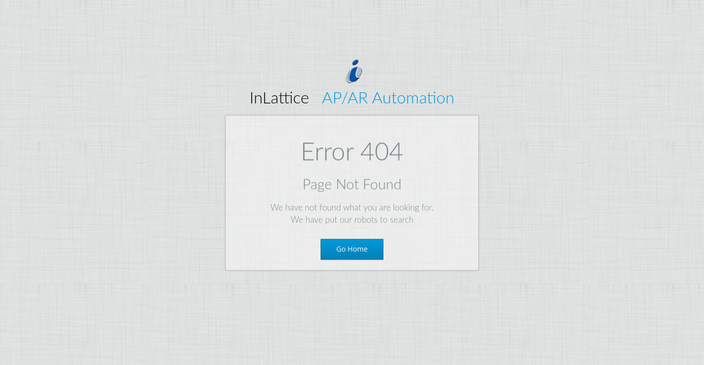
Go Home (352, 250)
